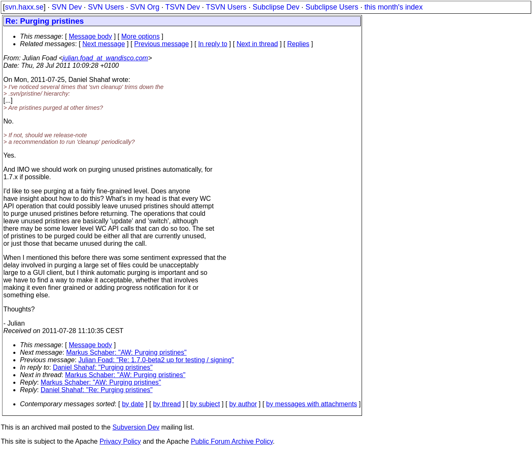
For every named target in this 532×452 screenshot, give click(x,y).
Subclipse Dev (276, 7)
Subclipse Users (331, 7)
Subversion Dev (136, 427)
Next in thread (257, 43)
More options (140, 36)
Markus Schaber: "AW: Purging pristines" (126, 352)
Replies (298, 43)
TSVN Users (226, 7)
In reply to (212, 43)
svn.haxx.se (24, 7)
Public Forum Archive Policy (232, 441)
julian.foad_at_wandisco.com (105, 58)
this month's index (394, 7)
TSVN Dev (182, 7)
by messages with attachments (311, 404)
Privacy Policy (120, 441)
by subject (205, 404)
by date (132, 404)
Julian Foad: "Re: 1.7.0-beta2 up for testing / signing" (156, 359)
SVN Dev (66, 7)
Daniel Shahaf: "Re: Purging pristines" (97, 389)
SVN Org (144, 7)
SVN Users (106, 7)
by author (243, 404)
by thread (167, 404)
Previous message (161, 43)
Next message (103, 43)
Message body (90, 36)
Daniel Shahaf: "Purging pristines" (103, 367)
